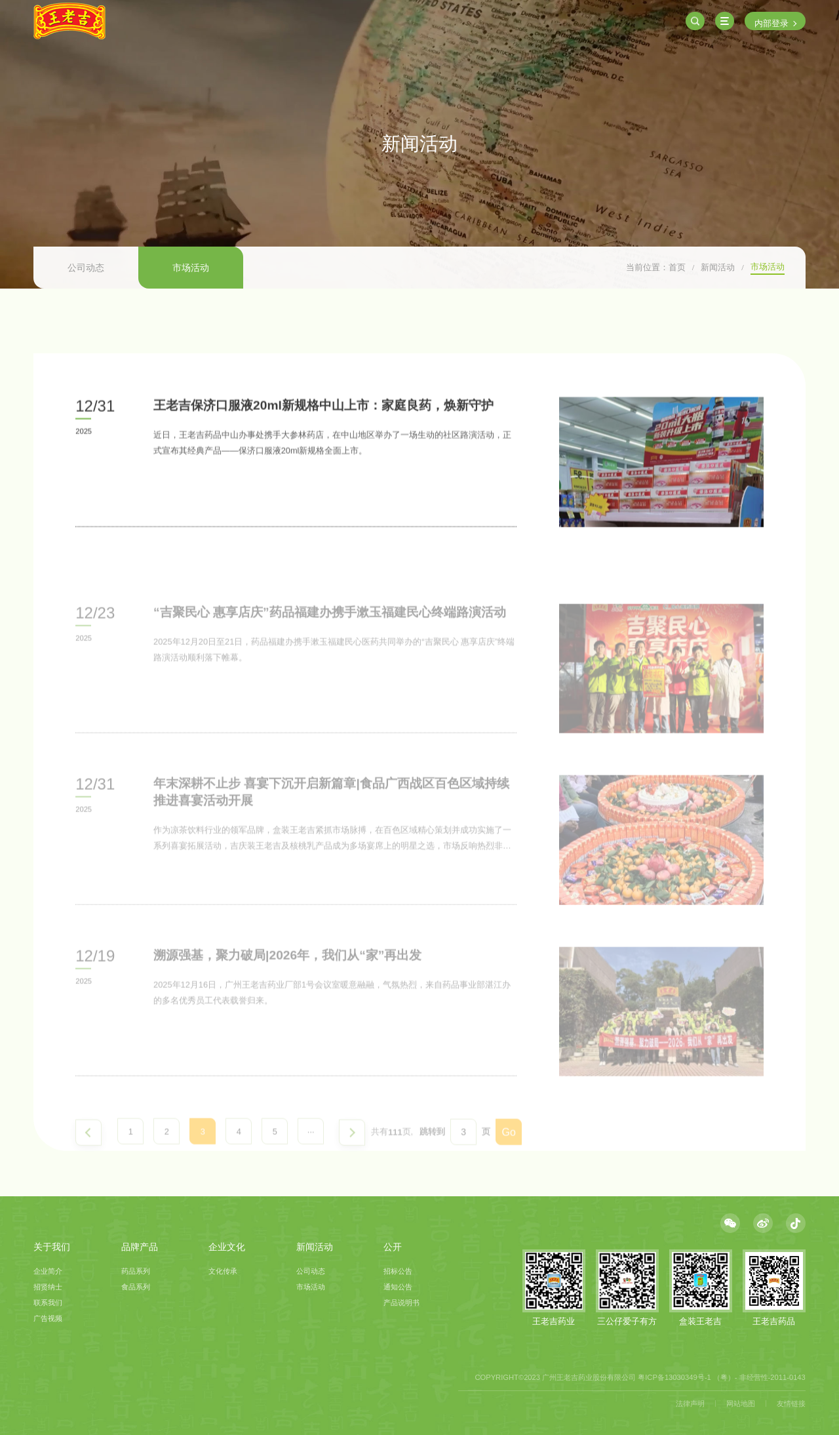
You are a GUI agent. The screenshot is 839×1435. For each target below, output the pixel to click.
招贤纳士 (47, 1287)
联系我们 (47, 1302)
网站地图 (740, 1403)
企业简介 (47, 1271)
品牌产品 (139, 1247)
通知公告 (397, 1287)
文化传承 (222, 1271)
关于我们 (51, 1247)
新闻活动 (718, 267)
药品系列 (135, 1271)
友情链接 (791, 1403)
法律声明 (690, 1403)
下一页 (352, 1159)
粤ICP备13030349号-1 (674, 1377)
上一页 (88, 1159)
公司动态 (86, 267)
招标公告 (397, 1271)
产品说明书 (401, 1302)
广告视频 (47, 1318)
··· (311, 1159)
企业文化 (226, 1247)
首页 (677, 267)
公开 (392, 1247)
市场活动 (190, 267)
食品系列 (135, 1287)
